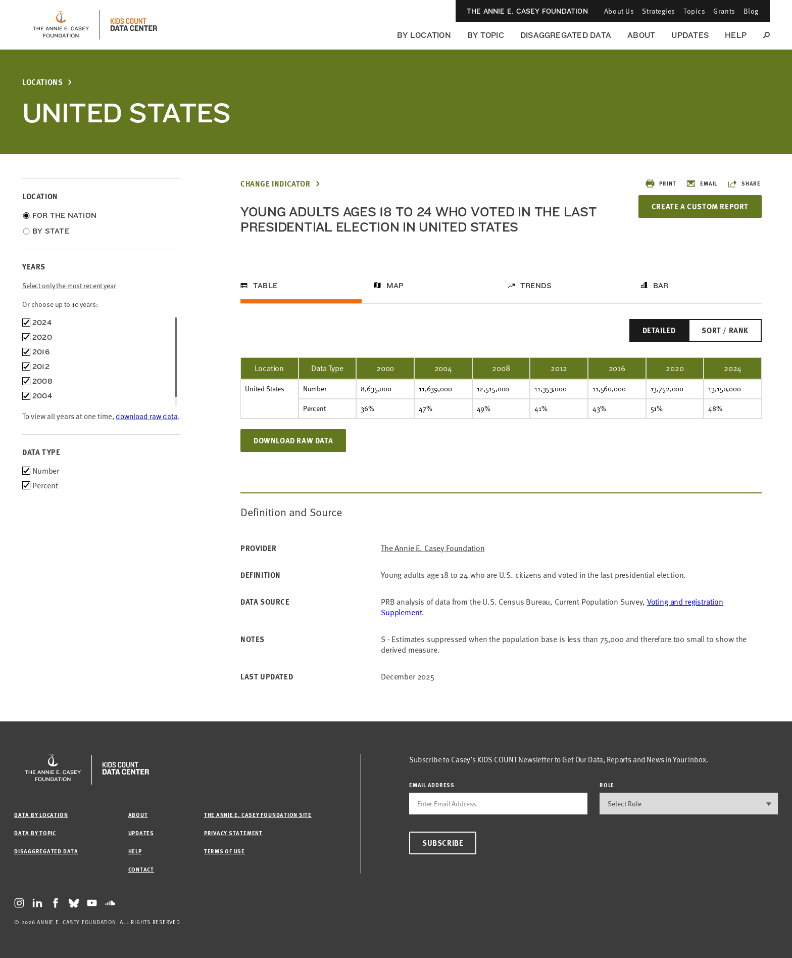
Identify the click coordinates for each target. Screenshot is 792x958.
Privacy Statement (233, 833)
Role (607, 785)
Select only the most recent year (69, 285)
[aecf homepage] (61, 25)
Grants (724, 11)
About (641, 35)
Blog (751, 11)
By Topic (485, 35)
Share (744, 183)
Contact (141, 869)
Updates (690, 35)
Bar (661, 285)
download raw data (147, 416)
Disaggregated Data (565, 35)
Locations (42, 82)
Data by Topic (35, 833)
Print (660, 183)
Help (736, 35)
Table (265, 285)
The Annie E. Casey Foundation (527, 11)
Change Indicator (275, 183)
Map (395, 285)
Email (701, 183)
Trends (536, 285)
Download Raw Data (293, 440)
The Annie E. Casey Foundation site (258, 814)
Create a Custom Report (700, 206)
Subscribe (442, 842)
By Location (424, 35)
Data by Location (41, 814)
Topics (694, 11)
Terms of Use (224, 851)
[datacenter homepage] (134, 25)
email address (432, 785)
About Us (619, 11)
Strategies (658, 11)
